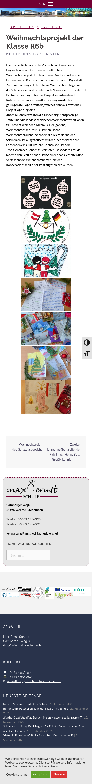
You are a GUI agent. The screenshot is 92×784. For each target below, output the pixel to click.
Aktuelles (22, 27)
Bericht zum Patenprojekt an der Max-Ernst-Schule (35, 708)
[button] (43, 4)
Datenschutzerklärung (43, 766)
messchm (53, 54)
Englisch (51, 27)
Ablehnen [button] (59, 774)
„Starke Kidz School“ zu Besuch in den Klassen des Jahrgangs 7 (42, 717)
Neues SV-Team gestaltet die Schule (25, 704)
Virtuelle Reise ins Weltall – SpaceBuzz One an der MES (38, 735)
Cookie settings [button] (16, 774)
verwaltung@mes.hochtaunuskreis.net (34, 681)
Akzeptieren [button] (40, 774)
